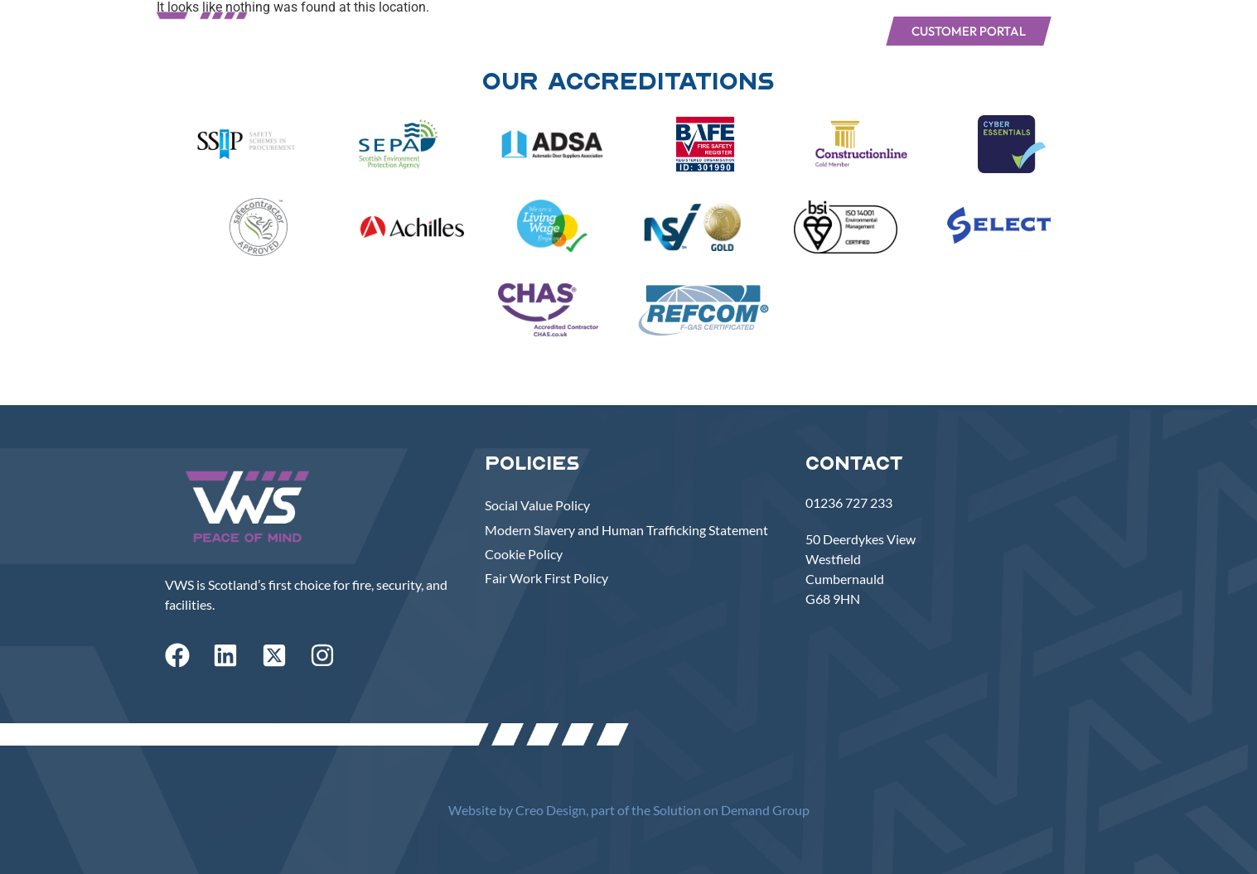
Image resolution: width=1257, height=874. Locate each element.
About (576, 30)
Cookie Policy (524, 554)
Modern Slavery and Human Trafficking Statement (626, 530)
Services (494, 30)
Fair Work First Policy (546, 578)
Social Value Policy (537, 505)
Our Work (664, 30)
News (748, 30)
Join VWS (828, 30)
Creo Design (550, 810)
